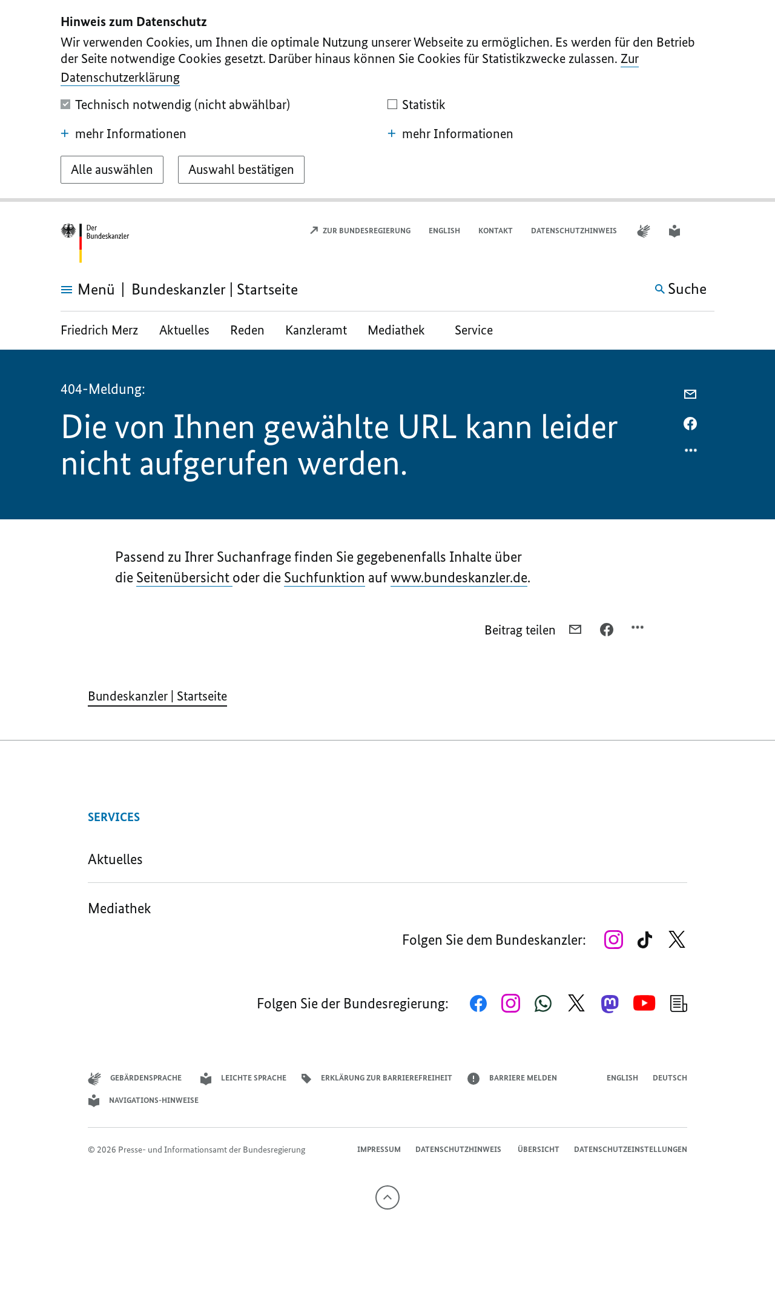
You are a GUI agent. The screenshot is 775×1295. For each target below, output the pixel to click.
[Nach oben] (387, 1197)
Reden (247, 330)
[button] (706, 231)
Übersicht (538, 1149)
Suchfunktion (324, 577)
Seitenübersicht (184, 577)
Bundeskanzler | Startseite (157, 696)
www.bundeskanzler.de (459, 577)
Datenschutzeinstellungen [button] (630, 1149)
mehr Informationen (123, 134)
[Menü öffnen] (74, 289)
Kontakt (495, 230)
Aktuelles (184, 330)
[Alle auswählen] (112, 170)
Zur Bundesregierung (360, 230)
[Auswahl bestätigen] (241, 170)
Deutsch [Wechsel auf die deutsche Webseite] (670, 1077)
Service (474, 330)
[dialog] (387, 101)
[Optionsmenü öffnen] (691, 453)
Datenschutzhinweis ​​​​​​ (575, 230)
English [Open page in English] (444, 230)
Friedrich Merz (101, 330)
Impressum (379, 1149)
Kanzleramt (316, 330)
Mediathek (401, 330)
